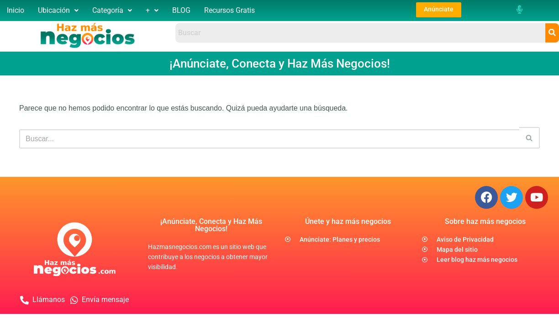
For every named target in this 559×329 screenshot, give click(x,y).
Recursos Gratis (229, 10)
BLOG (181, 10)
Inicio (15, 10)
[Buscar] (269, 139)
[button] (58, 10)
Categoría (112, 10)
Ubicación (58, 10)
